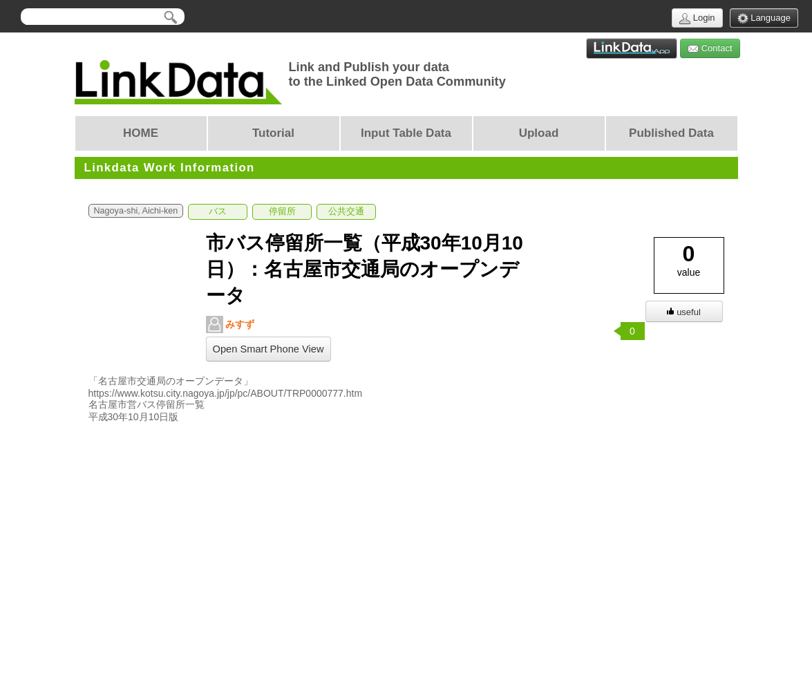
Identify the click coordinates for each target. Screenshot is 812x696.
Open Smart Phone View (268, 349)
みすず (230, 324)
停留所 (282, 211)
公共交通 (346, 211)
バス (218, 211)
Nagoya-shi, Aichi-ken (136, 211)
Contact (710, 49)
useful (684, 312)
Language (764, 18)
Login (697, 18)
